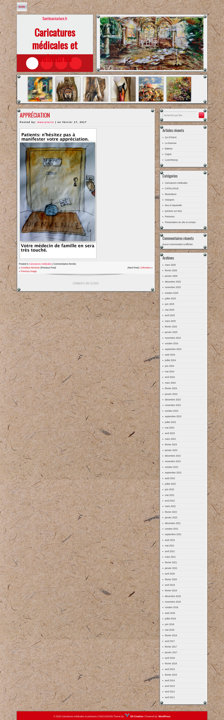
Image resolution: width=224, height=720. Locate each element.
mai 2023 (169, 427)
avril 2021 (170, 551)
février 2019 (171, 590)
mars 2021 (170, 557)
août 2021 (170, 540)
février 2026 (171, 270)
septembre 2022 (173, 472)
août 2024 (170, 354)
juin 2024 (169, 366)
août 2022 (170, 478)
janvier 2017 (171, 652)
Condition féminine (30, 267)
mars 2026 (170, 265)
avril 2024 (170, 377)
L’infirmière (145, 267)
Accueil (22, 6)
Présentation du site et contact (180, 222)
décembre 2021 (173, 523)
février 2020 (171, 579)
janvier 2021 (171, 568)
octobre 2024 (171, 343)
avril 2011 (170, 697)
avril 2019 (170, 585)
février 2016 (171, 663)
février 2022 (171, 512)
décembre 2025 (173, 281)
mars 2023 (170, 439)
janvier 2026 (171, 276)
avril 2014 (170, 680)
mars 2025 (170, 321)
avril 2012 (170, 691)
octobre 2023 (171, 411)
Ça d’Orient (171, 137)
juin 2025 (169, 304)
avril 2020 (170, 573)
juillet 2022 (170, 484)
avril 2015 (170, 669)
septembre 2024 (173, 349)
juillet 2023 (170, 422)
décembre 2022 (173, 455)
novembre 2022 (173, 461)
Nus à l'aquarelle (173, 205)
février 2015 (171, 674)
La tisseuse (171, 143)
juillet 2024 (170, 360)
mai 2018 (169, 630)
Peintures (170, 216)
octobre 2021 (171, 528)
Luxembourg (171, 160)
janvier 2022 (171, 517)
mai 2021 (169, 545)
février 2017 (171, 646)
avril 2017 (170, 641)
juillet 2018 (170, 618)
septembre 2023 (173, 416)
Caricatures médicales (40, 264)
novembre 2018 (173, 601)
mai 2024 (169, 371)
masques (169, 199)
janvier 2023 (171, 450)
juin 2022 (169, 489)
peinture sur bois (173, 211)
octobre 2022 (171, 467)
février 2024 (171, 388)
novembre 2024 (173, 338)
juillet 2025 (170, 298)
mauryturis (45, 122)
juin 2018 (169, 624)
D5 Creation (134, 716)
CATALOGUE (172, 188)
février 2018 (171, 635)
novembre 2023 (173, 405)
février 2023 (171, 444)
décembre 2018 (173, 596)
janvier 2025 (171, 332)
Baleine (169, 148)
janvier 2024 (171, 394)
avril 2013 (170, 686)
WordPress (164, 716)
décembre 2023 (173, 399)
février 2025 (171, 326)
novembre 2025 (173, 287)
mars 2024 (170, 382)
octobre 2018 (171, 607)
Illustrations (171, 194)
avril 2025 (170, 315)
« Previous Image (28, 271)
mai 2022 (169, 495)
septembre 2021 (173, 534)
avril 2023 (170, 433)
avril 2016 (170, 658)
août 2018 (170, 613)
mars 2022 (170, 506)
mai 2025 (169, 309)
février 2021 (171, 562)
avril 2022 (170, 500)
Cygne (168, 154)
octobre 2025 (171, 293)
